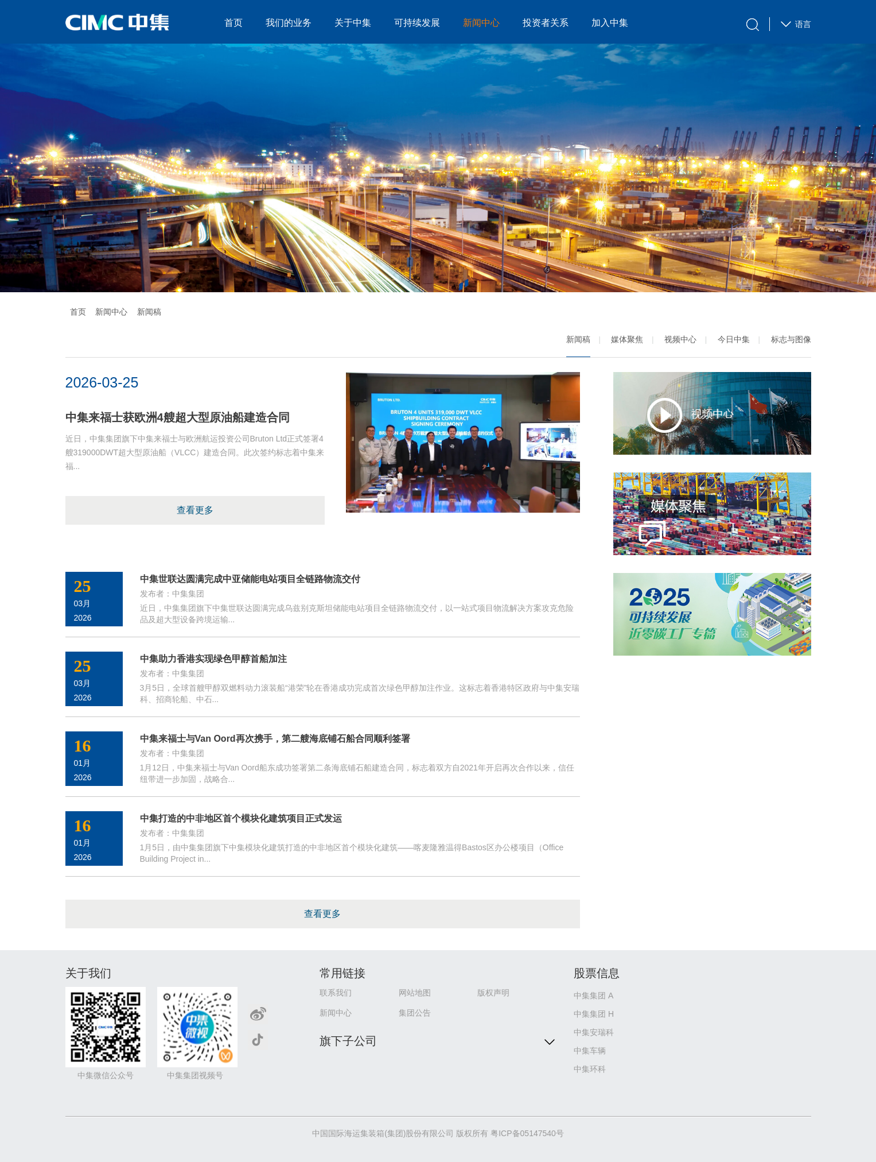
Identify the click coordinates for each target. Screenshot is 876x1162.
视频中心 (680, 339)
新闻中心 (481, 23)
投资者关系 (546, 23)
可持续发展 (417, 23)
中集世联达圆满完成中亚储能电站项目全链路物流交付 (250, 579)
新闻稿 (578, 339)
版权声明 (493, 992)
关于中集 (352, 23)
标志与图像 (791, 339)
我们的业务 (289, 23)
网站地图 (415, 992)
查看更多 (195, 510)
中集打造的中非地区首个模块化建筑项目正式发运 (241, 818)
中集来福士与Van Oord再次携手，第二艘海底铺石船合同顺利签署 (275, 738)
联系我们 (336, 992)
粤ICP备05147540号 (527, 1133)
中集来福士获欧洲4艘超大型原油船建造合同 (177, 417)
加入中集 (609, 23)
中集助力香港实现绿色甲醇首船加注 (213, 659)
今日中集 (734, 339)
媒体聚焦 (627, 339)
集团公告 (415, 1012)
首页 (233, 23)
